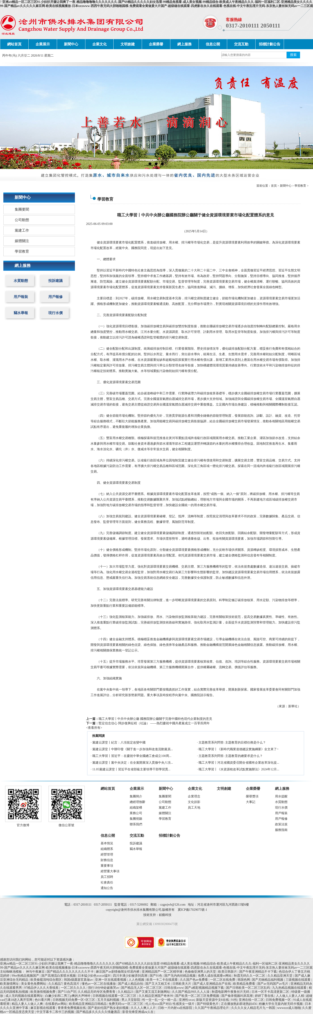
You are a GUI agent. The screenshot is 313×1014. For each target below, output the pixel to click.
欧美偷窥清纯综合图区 (46, 979)
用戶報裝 (21, 297)
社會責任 (107, 882)
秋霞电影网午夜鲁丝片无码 (231, 991)
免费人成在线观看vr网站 (215, 975)
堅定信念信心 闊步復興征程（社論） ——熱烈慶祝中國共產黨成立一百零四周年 (154, 723)
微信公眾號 (66, 825)
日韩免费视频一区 (279, 999)
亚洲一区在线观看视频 (111, 979)
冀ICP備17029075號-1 (192, 909)
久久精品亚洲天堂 (280, 975)
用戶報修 (55, 297)
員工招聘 (107, 877)
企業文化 (99, 44)
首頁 (274, 185)
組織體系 (107, 849)
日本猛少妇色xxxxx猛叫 (95, 975)
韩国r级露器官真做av (79, 979)
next (300, 117)
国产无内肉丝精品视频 (180, 975)
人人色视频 (137, 979)
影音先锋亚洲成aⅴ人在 (138, 1012)
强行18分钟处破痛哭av (104, 987)
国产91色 (156, 975)
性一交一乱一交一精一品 (160, 999)
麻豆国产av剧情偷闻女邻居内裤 (118, 971)
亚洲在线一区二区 (252, 999)
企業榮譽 (156, 44)
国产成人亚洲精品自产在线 (212, 983)
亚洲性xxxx (187, 999)
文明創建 (128, 44)
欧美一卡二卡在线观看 (162, 979)
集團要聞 (22, 209)
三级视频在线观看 (298, 979)
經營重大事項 (110, 871)
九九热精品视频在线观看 (289, 987)
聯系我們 (136, 824)
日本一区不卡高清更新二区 (271, 991)
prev (12, 117)
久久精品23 (126, 991)
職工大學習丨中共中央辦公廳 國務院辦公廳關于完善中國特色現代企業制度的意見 (155, 718)
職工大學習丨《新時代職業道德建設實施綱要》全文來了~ (239, 749)
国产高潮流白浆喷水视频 (59, 975)
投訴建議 (55, 281)
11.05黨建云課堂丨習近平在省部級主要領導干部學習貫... (131, 769)
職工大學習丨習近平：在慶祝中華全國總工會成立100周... (131, 756)
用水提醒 (281, 796)
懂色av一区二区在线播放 (99, 983)
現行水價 (55, 313)
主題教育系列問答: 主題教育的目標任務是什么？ (232, 742)
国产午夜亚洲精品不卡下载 (258, 971)
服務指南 (281, 830)
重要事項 (107, 865)
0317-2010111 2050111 (253, 25)
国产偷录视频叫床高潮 (237, 995)
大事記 (250, 802)
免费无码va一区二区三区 (126, 1004)
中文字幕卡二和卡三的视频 (55, 1012)
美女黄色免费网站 (34, 983)
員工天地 (194, 807)
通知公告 (107, 888)
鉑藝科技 (165, 915)
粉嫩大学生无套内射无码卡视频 (281, 1004)
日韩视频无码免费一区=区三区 (74, 999)
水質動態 (21, 281)
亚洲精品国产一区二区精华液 (162, 971)
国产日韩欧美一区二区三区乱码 (248, 987)
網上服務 (184, 44)
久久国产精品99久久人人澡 (191, 991)
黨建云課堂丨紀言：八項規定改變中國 (119, 742)
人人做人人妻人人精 (290, 995)
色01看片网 (43, 999)
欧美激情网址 (10, 983)
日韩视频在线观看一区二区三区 (115, 995)
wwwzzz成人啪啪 (289, 1008)
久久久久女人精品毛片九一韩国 (253, 1008)
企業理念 (194, 796)
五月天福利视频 (108, 999)
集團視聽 (136, 818)
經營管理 (107, 854)
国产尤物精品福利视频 (268, 979)
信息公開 (213, 44)
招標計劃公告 (269, 44)
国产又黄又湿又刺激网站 (153, 991)
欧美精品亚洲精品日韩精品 (88, 1004)
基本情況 (107, 843)
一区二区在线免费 (223, 979)
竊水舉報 (21, 313)
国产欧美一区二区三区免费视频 (197, 995)
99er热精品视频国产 (26, 975)
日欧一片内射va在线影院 (175, 1008)
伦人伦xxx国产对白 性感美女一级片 (170, 1004)
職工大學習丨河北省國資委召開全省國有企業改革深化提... (239, 762)
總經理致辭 (137, 802)
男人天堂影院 (131, 999)
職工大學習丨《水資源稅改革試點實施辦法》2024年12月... (239, 769)
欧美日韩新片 (228, 971)
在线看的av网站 (56, 1004)
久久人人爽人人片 (144, 1008)
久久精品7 (55, 983)
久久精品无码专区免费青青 (97, 991)
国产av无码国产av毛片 (273, 983)
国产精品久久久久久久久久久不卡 (71, 971)
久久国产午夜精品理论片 (212, 1008)
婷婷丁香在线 (265, 995)
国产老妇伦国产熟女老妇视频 (108, 1008)
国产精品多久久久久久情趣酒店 (98, 1012)
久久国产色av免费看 (194, 979)
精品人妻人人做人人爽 (28, 1004)
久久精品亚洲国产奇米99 (156, 995)
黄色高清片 (72, 983)
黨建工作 (22, 230)
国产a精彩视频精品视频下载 (205, 987)
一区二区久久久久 (74, 987)
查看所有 (94, 727)
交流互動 (241, 44)
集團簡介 (136, 796)
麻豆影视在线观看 (43, 1008)
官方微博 (23, 825)
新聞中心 (71, 44)
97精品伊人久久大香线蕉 (41, 987)
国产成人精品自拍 (131, 983)
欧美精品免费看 (244, 983)
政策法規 (281, 824)
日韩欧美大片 (182, 983)
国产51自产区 (67, 991)
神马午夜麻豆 (36, 971)
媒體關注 (22, 241)
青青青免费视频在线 (72, 1008)
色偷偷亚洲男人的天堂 (201, 971)
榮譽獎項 (252, 796)
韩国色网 (244, 979)
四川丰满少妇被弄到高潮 (130, 975)
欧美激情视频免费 (43, 991)
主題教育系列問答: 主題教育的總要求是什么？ (231, 756)
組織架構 (136, 807)
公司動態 (22, 220)
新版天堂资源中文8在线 (213, 999)
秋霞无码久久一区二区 (250, 975)
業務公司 (136, 813)
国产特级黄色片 (208, 1004)
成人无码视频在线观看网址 (24, 995)
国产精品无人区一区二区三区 (142, 987)
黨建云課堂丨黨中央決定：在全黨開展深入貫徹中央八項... (132, 762)
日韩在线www (173, 987)
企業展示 (43, 44)
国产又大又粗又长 (158, 983)
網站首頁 (14, 44)
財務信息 (107, 860)
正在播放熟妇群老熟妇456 (239, 1004)
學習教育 (300, 185)
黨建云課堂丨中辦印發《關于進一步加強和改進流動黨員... (132, 749)
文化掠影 (194, 802)
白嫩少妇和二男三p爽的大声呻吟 (68, 995)
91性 (234, 999)
